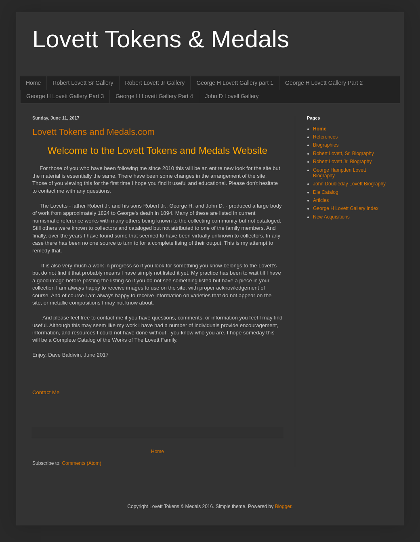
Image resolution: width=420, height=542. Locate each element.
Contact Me (45, 392)
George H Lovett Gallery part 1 (234, 83)
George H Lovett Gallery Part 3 (65, 96)
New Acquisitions (331, 217)
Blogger (283, 506)
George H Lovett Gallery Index (345, 208)
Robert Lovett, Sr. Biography (343, 153)
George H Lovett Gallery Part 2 (324, 83)
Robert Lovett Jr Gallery (155, 83)
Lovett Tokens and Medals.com (93, 132)
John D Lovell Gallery (231, 96)
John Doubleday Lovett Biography (349, 184)
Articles (321, 200)
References (325, 137)
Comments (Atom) (81, 463)
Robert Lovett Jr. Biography (342, 161)
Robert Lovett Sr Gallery (82, 83)
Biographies (325, 145)
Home (33, 83)
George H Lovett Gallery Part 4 (154, 96)
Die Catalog (325, 192)
